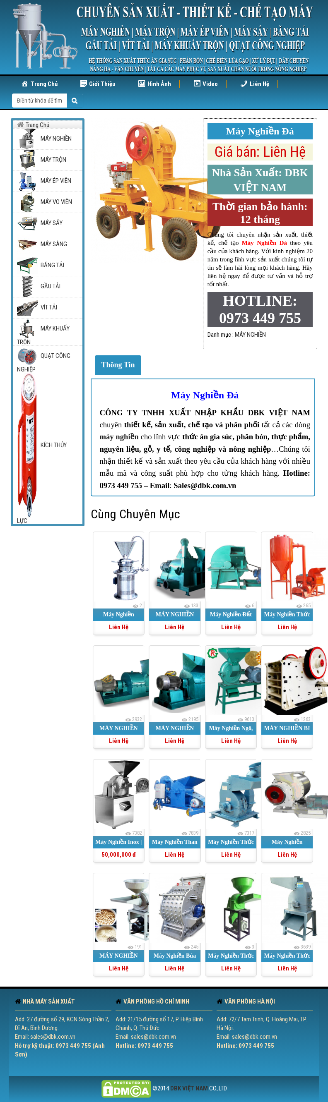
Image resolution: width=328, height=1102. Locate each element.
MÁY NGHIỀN (250, 334)
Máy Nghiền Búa (175, 956)
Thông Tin (118, 365)
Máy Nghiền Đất (231, 614)
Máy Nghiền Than (175, 842)
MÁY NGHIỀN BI (287, 728)
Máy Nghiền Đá (205, 395)
